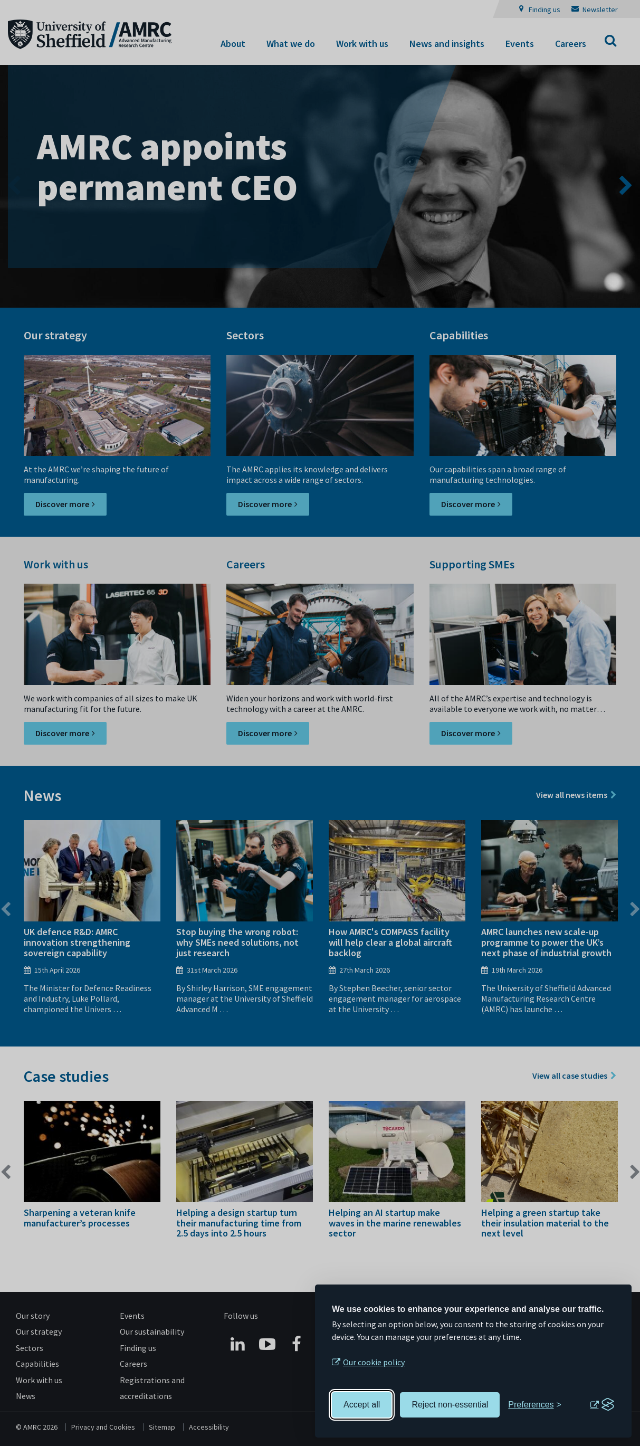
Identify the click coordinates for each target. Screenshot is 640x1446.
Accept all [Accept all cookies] (361, 1404)
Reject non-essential (450, 1404)
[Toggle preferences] (534, 1405)
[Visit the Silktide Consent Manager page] (602, 1405)
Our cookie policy (374, 1362)
